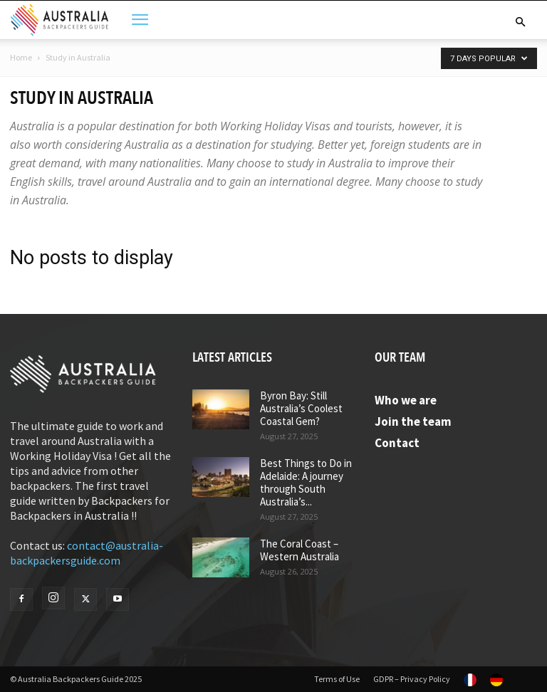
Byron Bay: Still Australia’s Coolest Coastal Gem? (301, 408)
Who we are (406, 400)
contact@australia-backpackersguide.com (86, 552)
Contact (397, 443)
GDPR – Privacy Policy (411, 678)
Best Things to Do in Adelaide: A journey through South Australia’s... (306, 482)
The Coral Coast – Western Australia (299, 550)
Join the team (413, 421)
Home (21, 57)
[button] (520, 22)
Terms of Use (337, 678)
